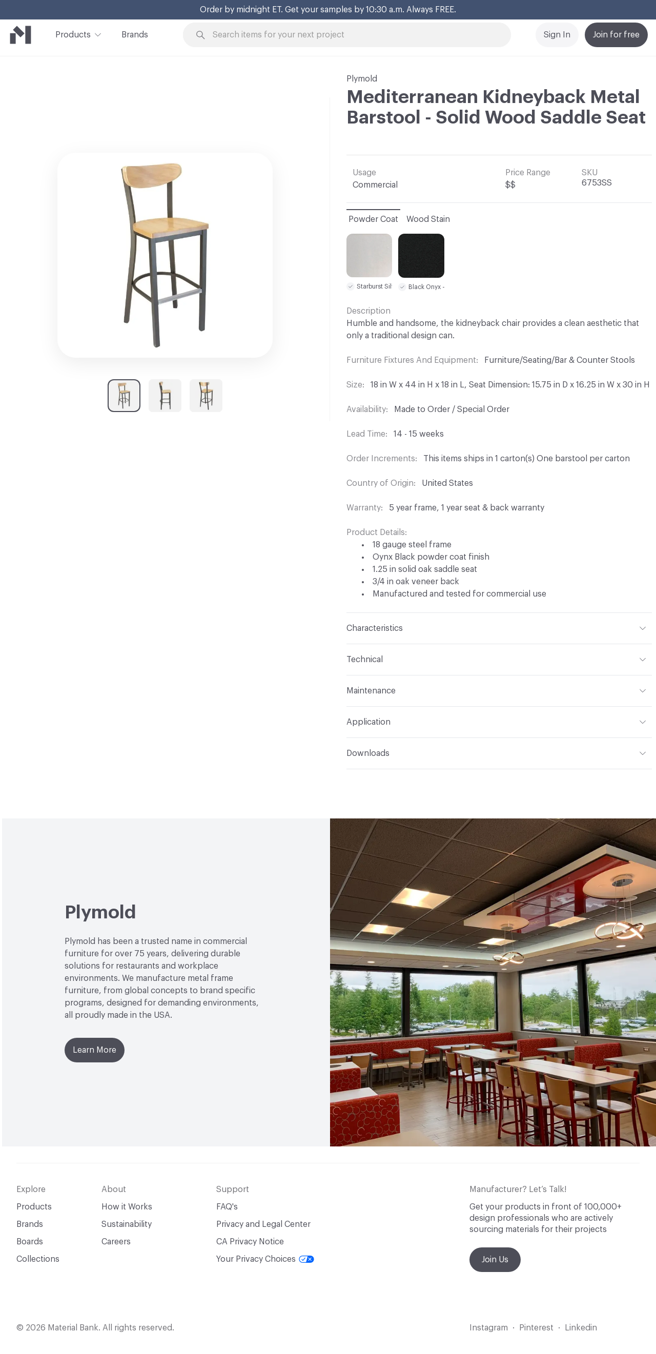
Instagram (488, 1328)
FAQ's (227, 1207)
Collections (37, 1259)
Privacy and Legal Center (263, 1224)
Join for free (616, 35)
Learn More (94, 1050)
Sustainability (126, 1224)
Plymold (361, 79)
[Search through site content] (353, 35)
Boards (29, 1242)
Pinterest (536, 1328)
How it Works (126, 1207)
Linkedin (581, 1328)
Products (73, 34)
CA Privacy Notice (250, 1242)
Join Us (495, 1260)
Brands (134, 35)
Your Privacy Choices (265, 1259)
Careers (116, 1242)
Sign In (557, 35)
